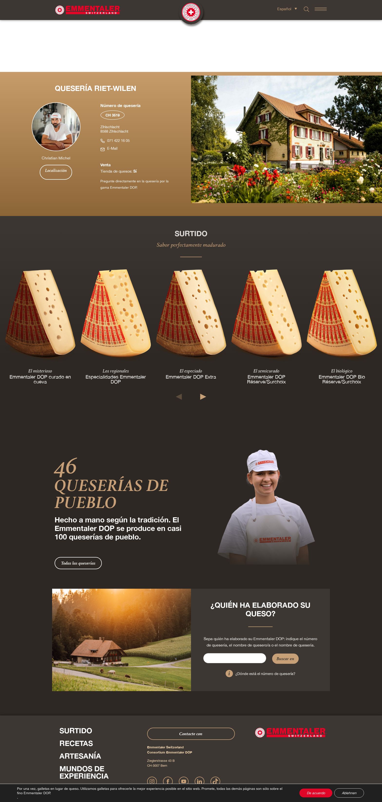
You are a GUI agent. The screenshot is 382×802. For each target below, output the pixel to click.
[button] (179, 345)
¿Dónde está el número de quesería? (265, 622)
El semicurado (266, 318)
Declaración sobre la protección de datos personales (188, 776)
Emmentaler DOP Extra (191, 324)
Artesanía (80, 704)
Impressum (146, 776)
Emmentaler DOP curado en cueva (40, 327)
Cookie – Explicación (261, 776)
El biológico (342, 318)
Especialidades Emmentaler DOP (115, 327)
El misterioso (40, 318)
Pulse (64, 759)
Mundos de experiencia (84, 720)
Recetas (76, 691)
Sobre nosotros (93, 736)
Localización (56, 118)
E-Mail (112, 96)
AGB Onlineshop (235, 776)
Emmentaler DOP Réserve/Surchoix (266, 327)
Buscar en (285, 607)
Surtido (75, 678)
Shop (69, 749)
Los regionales (115, 318)
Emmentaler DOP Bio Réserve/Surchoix (342, 327)
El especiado (191, 318)
